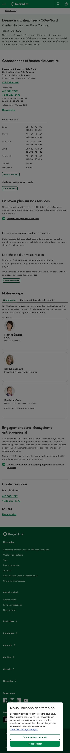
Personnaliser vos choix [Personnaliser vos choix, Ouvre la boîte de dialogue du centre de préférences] (35, 737)
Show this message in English (24, 729)
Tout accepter (35, 744)
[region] (35, 726)
